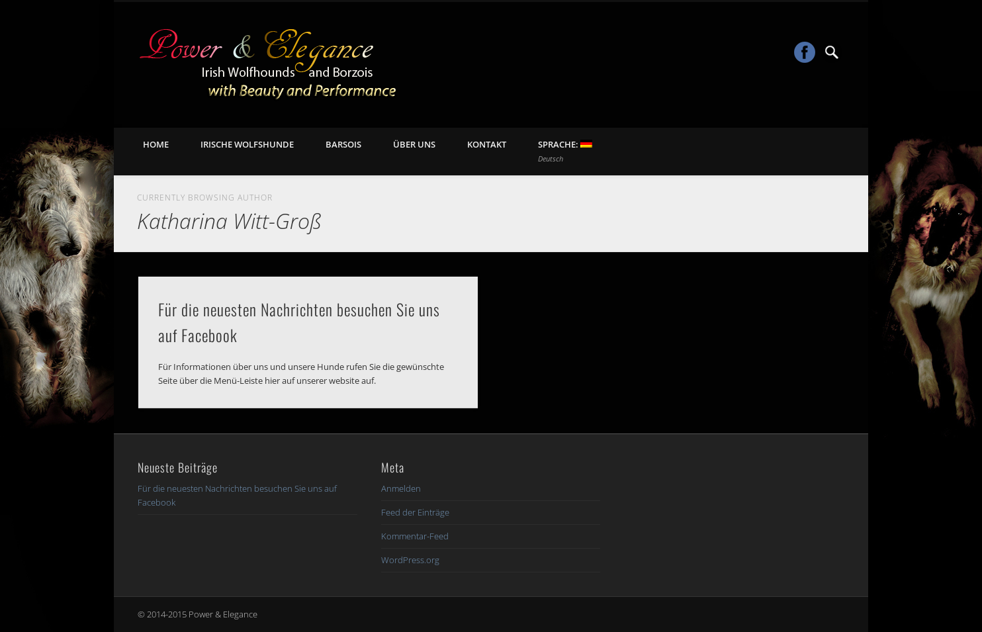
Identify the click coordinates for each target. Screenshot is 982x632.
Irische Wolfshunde (247, 144)
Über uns (414, 144)
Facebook (804, 52)
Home (156, 144)
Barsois (343, 144)
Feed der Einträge (415, 512)
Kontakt (486, 144)
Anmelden (401, 488)
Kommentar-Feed (415, 536)
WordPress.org (410, 560)
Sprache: (565, 150)
